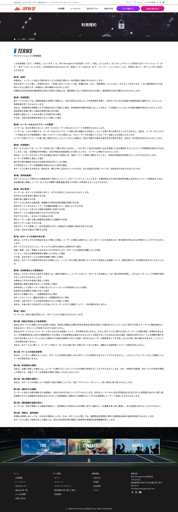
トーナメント (20, 482)
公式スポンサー (21, 486)
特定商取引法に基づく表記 (64, 490)
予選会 (96, 482)
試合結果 (96, 486)
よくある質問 (150, 2)
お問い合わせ (20, 498)
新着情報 (95, 473)
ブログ (96, 490)
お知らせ (96, 478)
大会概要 (18, 478)
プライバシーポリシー (63, 486)
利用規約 (57, 494)
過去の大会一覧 (21, 490)
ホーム (16, 473)
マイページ (139, 2)
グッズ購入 (57, 473)
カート (129, 2)
